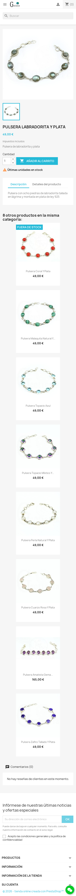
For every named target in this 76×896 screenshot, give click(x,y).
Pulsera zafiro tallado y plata (38, 742)
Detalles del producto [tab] (46, 184)
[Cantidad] (7, 161)
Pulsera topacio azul (38, 405)
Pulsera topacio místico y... (38, 473)
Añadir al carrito (37, 161)
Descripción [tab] (19, 184)
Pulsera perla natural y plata (38, 540)
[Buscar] (38, 15)
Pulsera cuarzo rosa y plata (38, 607)
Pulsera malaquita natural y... (38, 338)
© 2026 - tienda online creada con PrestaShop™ (33, 891)
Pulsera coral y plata (38, 271)
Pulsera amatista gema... (38, 674)
